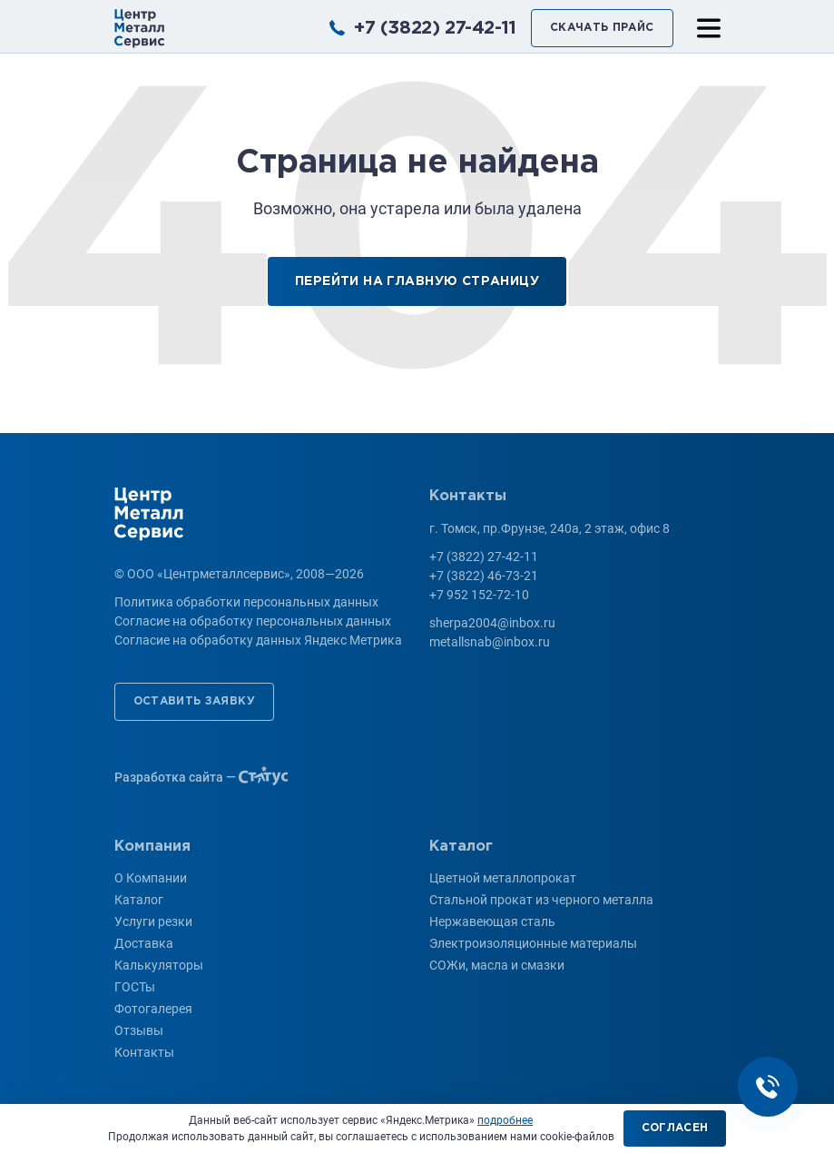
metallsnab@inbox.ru (489, 642)
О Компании (150, 878)
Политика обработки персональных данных (246, 602)
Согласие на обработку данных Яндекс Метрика (258, 640)
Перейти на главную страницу (417, 281)
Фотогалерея (153, 1008)
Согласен (675, 1128)
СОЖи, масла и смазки (496, 965)
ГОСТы (134, 987)
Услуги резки (153, 921)
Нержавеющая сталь (492, 921)
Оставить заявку (194, 701)
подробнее (505, 1120)
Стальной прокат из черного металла (541, 899)
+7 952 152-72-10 (479, 594)
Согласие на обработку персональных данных (252, 621)
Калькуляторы (158, 965)
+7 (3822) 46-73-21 (483, 575)
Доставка (143, 943)
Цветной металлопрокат (502, 878)
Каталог (138, 899)
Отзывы (138, 1030)
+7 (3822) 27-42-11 (435, 28)
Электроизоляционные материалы (533, 943)
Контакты (144, 1052)
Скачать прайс (602, 28)
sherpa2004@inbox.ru (492, 623)
